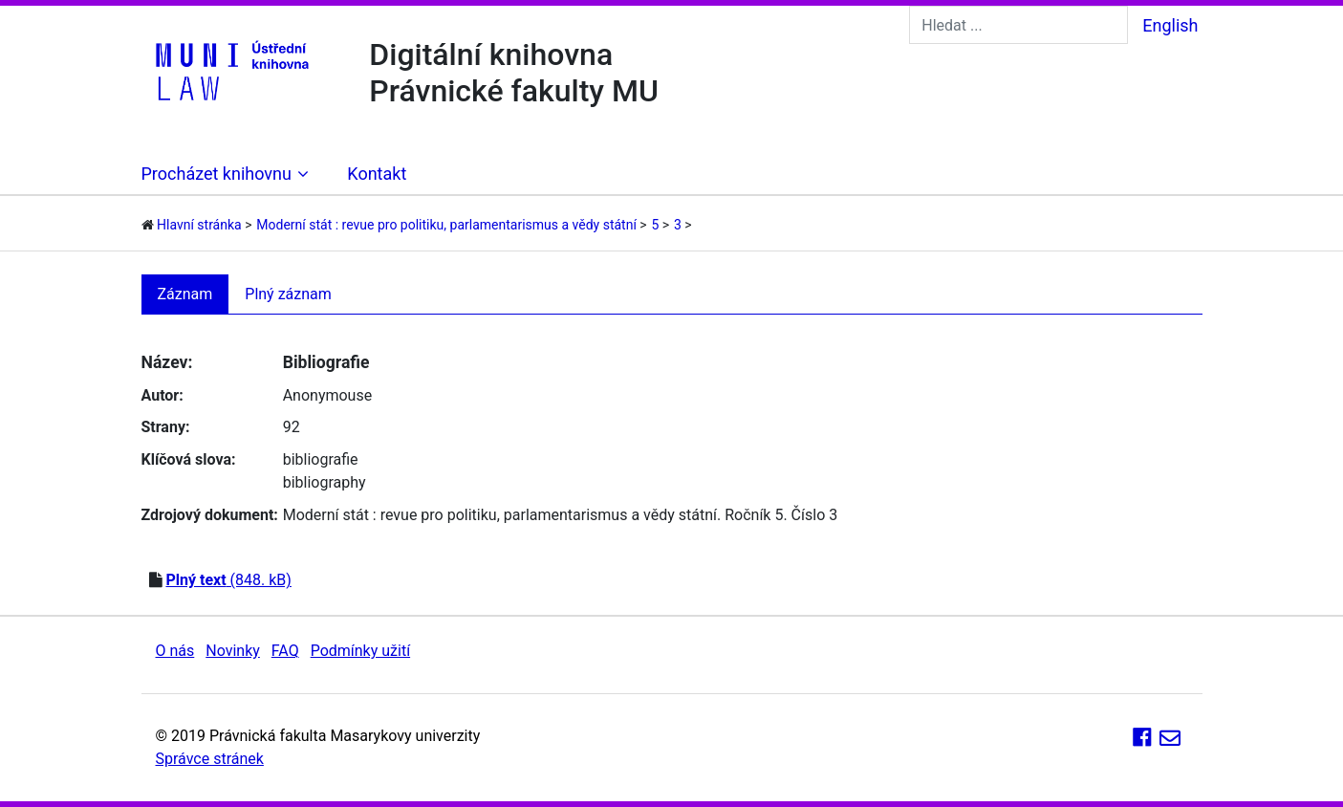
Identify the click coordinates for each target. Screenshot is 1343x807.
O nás (175, 651)
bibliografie (320, 459)
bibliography (324, 482)
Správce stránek (210, 759)
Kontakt (376, 174)
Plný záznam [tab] (288, 294)
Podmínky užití (360, 651)
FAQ (285, 651)
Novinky (233, 651)
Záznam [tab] (185, 294)
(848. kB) (228, 580)
